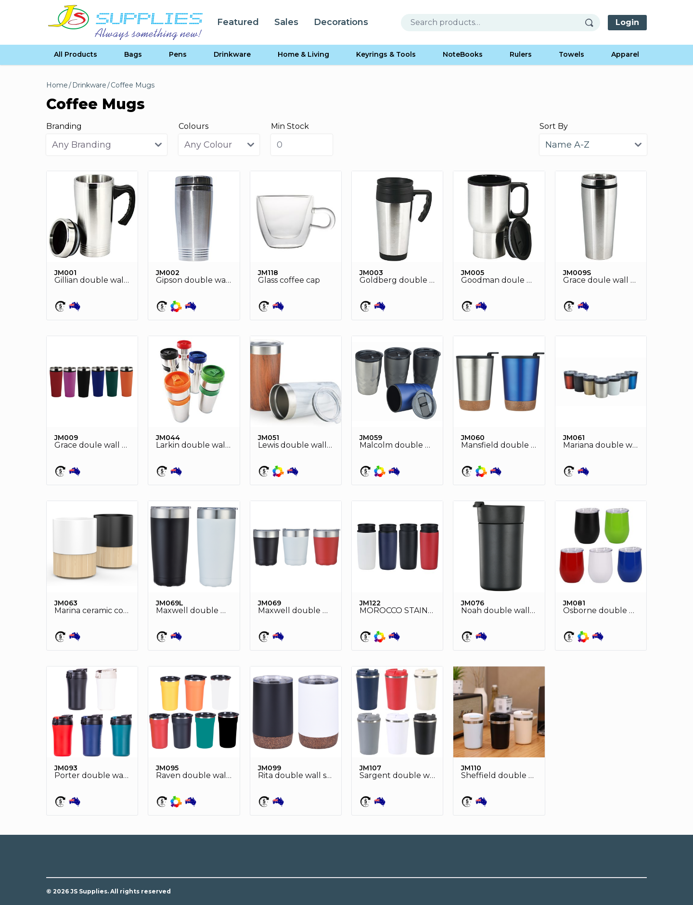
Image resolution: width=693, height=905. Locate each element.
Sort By (553, 126)
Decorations (341, 22)
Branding (64, 126)
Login (627, 22)
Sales (286, 22)
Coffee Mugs (132, 85)
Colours (193, 126)
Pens (178, 54)
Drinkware (232, 54)
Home (57, 85)
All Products (75, 54)
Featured (238, 22)
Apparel (625, 54)
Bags (133, 54)
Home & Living (303, 54)
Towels (571, 54)
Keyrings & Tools (386, 54)
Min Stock (290, 126)
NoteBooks (463, 54)
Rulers (521, 54)
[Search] (592, 22)
